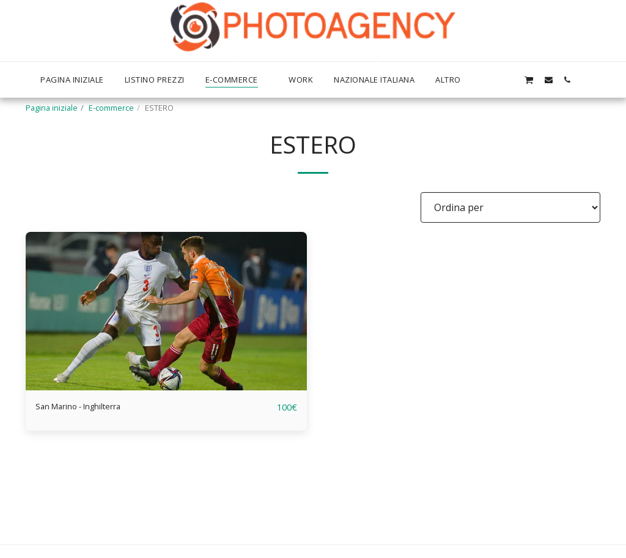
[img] (166, 311)
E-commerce (111, 107)
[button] (509, 79)
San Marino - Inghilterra (91, 407)
